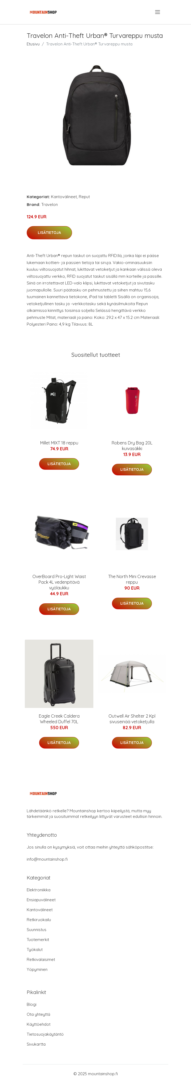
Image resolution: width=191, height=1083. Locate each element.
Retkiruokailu (39, 919)
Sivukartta (36, 1044)
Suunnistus (36, 929)
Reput (84, 196)
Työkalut (35, 949)
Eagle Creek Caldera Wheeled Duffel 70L (59, 718)
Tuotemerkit (38, 939)
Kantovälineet (64, 196)
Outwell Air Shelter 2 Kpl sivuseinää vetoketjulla (131, 718)
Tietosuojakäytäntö (45, 1034)
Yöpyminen (37, 969)
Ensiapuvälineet (41, 899)
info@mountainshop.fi (47, 859)
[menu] (158, 12)
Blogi (31, 1004)
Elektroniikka (38, 889)
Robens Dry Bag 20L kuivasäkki (132, 445)
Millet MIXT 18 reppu (59, 443)
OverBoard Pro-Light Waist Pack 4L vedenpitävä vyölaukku (59, 582)
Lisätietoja (49, 232)
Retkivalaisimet (41, 959)
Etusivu (33, 44)
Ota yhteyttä (38, 1014)
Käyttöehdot (38, 1024)
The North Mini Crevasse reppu (132, 579)
